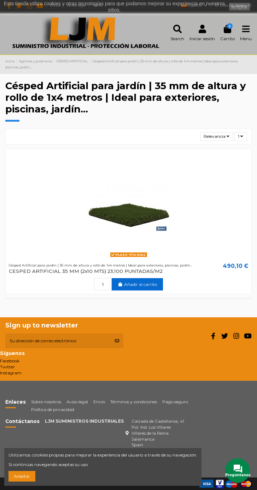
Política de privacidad (52, 409)
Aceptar (22, 476)
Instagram (11, 372)
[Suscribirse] (117, 340)
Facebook (9, 360)
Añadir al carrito (137, 284)
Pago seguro (175, 401)
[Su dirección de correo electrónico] (58, 340)
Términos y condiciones (133, 401)
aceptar (239, 7)
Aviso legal (77, 401)
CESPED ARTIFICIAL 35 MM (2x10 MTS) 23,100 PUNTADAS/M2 (86, 271)
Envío (99, 401)
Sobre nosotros (46, 401)
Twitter (7, 366)
